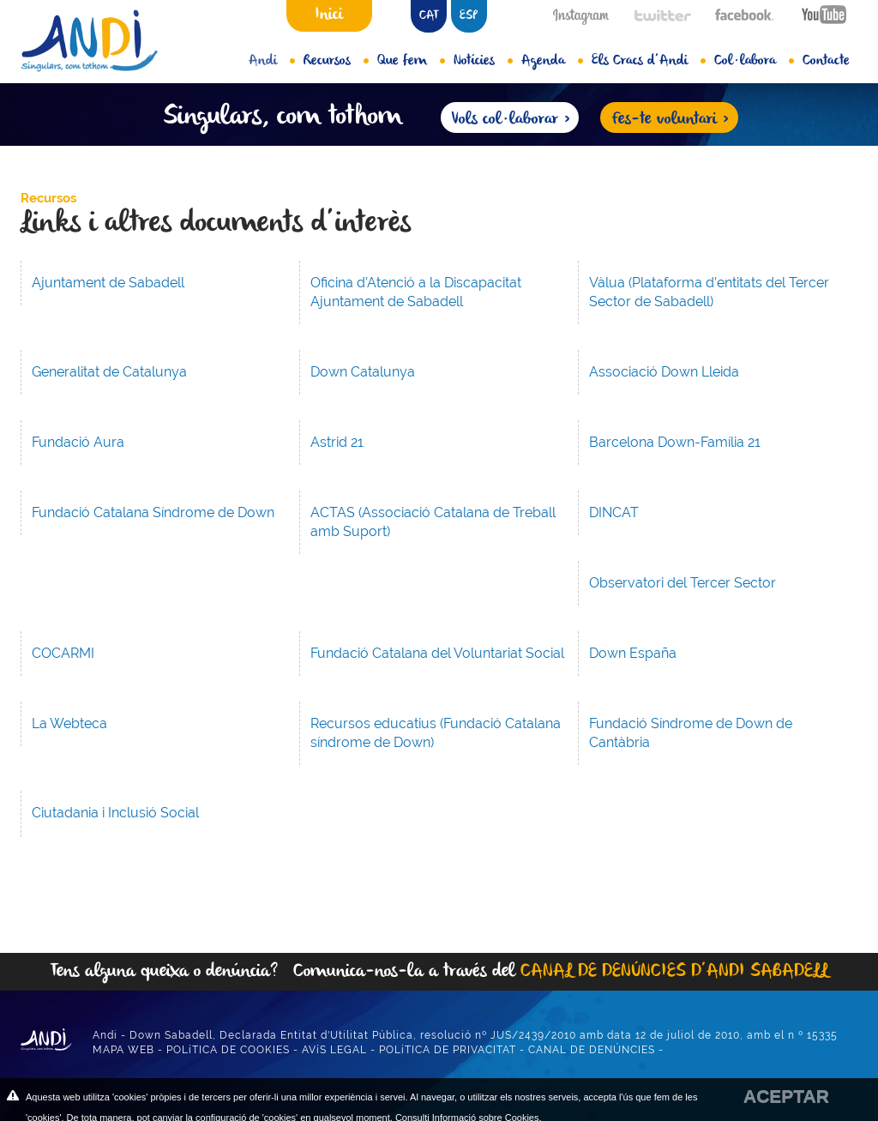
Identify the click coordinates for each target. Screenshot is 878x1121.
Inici (329, 14)
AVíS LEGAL (334, 1050)
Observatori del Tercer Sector (682, 583)
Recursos (336, 61)
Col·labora (754, 61)
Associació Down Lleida (664, 372)
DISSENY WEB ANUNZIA (734, 1050)
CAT (428, 15)
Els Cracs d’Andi (649, 61)
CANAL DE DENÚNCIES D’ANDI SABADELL (674, 971)
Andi (272, 61)
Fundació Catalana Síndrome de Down (153, 512)
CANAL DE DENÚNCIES (591, 1050)
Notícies (483, 61)
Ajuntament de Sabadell (108, 282)
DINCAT (614, 512)
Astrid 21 (337, 442)
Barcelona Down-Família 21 (675, 442)
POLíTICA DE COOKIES (228, 1050)
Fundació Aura (78, 442)
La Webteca (69, 723)
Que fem (411, 61)
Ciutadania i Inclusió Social (115, 813)
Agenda (552, 61)
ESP (469, 15)
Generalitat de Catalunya (109, 372)
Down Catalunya (362, 372)
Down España (633, 653)
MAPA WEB (123, 1050)
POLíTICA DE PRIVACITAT (447, 1050)
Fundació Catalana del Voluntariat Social (437, 653)
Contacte (826, 61)
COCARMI (63, 653)
